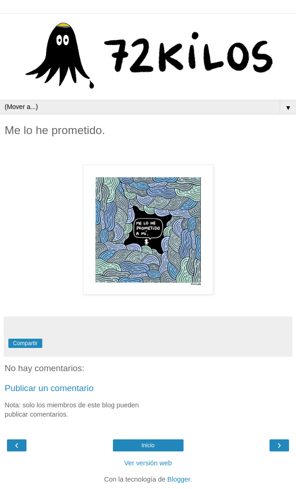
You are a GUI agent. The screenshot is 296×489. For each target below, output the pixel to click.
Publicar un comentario (49, 388)
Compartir (25, 343)
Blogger (178, 479)
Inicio (147, 445)
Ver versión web (147, 463)
